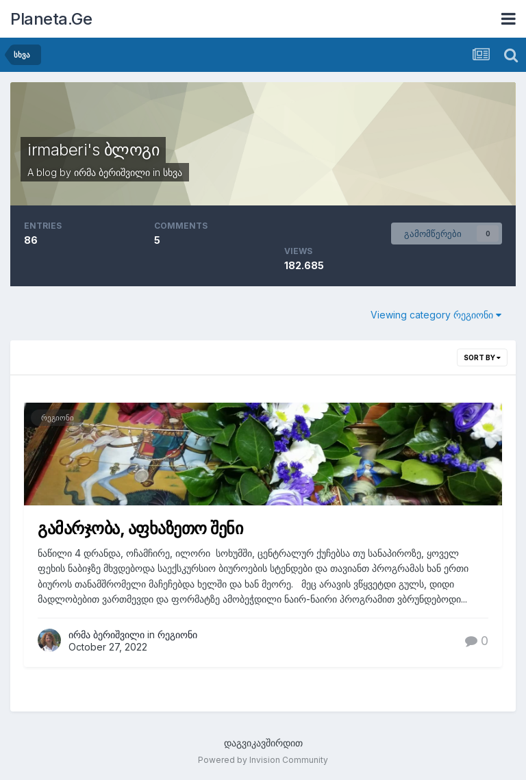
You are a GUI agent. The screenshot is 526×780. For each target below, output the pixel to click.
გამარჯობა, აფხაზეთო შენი (140, 528)
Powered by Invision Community (263, 760)
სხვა (172, 172)
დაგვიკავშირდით (263, 742)
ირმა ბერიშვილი (112, 172)
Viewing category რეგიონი (436, 314)
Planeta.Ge (51, 19)
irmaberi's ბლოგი (93, 150)
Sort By (482, 357)
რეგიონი (57, 418)
